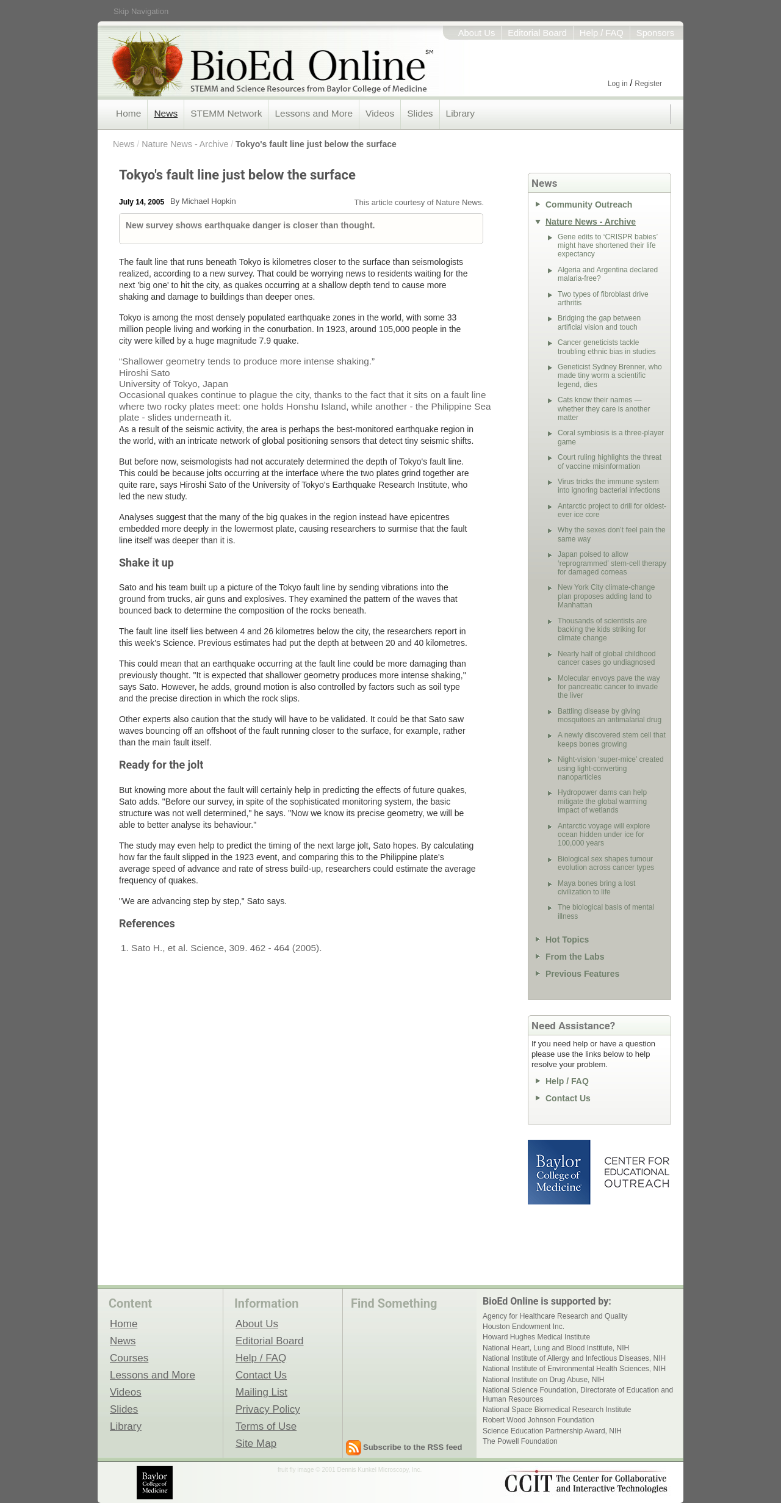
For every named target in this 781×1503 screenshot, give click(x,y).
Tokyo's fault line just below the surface (316, 144)
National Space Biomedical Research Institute (557, 1409)
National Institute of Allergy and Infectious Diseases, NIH (574, 1358)
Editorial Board (537, 33)
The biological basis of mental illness (606, 911)
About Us (476, 33)
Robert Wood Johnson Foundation (538, 1420)
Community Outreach (588, 204)
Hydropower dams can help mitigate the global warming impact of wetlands (602, 801)
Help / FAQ (602, 33)
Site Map (256, 1443)
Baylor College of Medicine (560, 1172)
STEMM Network (226, 113)
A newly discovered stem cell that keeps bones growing (612, 739)
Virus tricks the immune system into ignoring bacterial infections (609, 485)
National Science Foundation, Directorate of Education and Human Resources (578, 1394)
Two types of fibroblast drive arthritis (603, 298)
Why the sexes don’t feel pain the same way (612, 534)
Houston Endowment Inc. (523, 1326)
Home (128, 113)
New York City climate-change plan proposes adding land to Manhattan (606, 596)
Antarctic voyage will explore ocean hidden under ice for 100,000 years (604, 835)
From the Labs (574, 957)
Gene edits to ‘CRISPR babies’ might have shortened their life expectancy (608, 246)
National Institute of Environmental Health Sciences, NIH (574, 1368)
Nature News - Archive (185, 144)
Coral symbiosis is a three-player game (611, 437)
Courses (129, 1357)
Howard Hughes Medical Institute (536, 1337)
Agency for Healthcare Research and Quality (555, 1316)
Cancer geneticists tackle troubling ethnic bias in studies (607, 346)
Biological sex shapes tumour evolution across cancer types (606, 863)
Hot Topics (567, 939)
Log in (618, 83)
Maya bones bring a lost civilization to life (596, 887)
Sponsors (655, 33)
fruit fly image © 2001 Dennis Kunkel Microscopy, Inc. (350, 1469)
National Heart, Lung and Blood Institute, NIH (556, 1348)
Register (648, 83)
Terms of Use (266, 1426)
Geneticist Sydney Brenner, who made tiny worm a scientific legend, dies (610, 376)
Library (460, 113)
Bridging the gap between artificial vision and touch (599, 322)
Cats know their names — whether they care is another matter (604, 409)
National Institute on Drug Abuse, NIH (543, 1379)
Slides (420, 113)
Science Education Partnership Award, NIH (552, 1431)
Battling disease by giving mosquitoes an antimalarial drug (609, 715)
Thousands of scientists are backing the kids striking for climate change (602, 630)
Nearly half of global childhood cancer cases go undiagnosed (607, 658)
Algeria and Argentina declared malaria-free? (608, 274)
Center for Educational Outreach (636, 1172)
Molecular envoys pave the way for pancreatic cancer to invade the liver (609, 687)
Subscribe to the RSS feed (412, 1447)
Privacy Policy (268, 1408)
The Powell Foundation (520, 1441)
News (166, 113)
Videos (379, 113)
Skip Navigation (140, 11)
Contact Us (568, 1098)
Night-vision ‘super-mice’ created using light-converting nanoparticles (611, 768)
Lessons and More (314, 113)
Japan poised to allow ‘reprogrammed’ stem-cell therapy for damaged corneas (612, 563)
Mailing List (261, 1391)
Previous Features (582, 974)
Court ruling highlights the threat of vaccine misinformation (609, 461)
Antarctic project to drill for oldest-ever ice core (612, 510)
